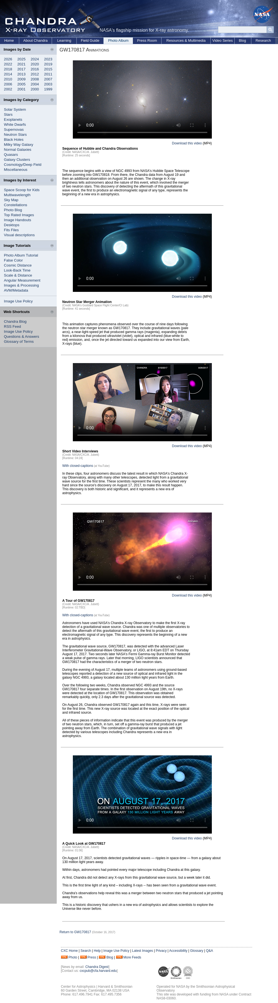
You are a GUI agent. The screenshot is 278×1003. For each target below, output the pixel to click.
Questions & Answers (21, 336)
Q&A (209, 951)
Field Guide (90, 40)
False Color (13, 260)
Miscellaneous (15, 169)
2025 (21, 59)
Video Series (222, 40)
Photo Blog (13, 210)
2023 (48, 59)
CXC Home (69, 951)
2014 (8, 74)
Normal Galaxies (17, 149)
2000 (35, 89)
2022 (8, 64)
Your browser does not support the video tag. (142, 99)
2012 (35, 74)
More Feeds (132, 957)
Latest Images (142, 951)
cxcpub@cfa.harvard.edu (98, 971)
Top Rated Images (19, 215)
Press (92, 957)
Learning (64, 40)
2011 (48, 74)
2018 (8, 69)
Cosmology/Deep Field (22, 164)
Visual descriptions (19, 235)
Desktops (11, 225)
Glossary (196, 951)
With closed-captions (77, 466)
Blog (242, 40)
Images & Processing (21, 285)
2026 (8, 59)
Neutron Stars (15, 134)
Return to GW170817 (75, 932)
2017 (21, 69)
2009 (21, 79)
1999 (48, 89)
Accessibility (178, 951)
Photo (72, 957)
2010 (8, 79)
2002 (8, 89)
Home (9, 40)
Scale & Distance (18, 275)
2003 (48, 84)
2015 (48, 69)
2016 (35, 69)
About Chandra (35, 40)
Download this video (187, 143)
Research (263, 40)
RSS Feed (12, 326)
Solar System (15, 109)
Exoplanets (13, 119)
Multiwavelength (17, 195)
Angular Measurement (22, 280)
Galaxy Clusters (17, 159)
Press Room (147, 40)
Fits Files (11, 230)
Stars (8, 114)
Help (97, 951)
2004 (35, 84)
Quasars (11, 154)
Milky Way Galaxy (18, 144)
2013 (21, 74)
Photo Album (118, 40)
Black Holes (13, 139)
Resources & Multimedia (186, 40)
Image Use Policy (18, 301)
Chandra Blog (15, 321)
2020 (35, 64)
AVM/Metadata (16, 290)
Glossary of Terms (19, 341)
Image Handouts (17, 220)
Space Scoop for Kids (21, 190)
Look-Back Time (17, 270)
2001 (21, 89)
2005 (21, 84)
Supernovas (14, 129)
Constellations (15, 205)
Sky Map (11, 200)
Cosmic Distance (18, 265)
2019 (48, 64)
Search (85, 951)
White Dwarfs (15, 124)
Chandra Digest (96, 967)
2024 (35, 59)
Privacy (161, 951)
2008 (35, 79)
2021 (21, 64)
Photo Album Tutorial (21, 255)
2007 (48, 79)
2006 (8, 84)
